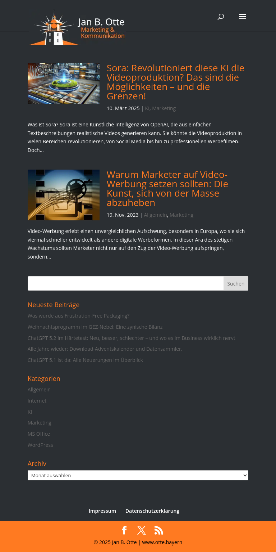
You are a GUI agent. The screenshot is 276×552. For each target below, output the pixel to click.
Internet (37, 400)
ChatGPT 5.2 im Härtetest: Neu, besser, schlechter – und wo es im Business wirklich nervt (131, 338)
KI (147, 108)
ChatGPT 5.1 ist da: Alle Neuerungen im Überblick (85, 359)
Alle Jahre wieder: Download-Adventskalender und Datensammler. (105, 348)
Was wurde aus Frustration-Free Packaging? (78, 315)
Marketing (164, 108)
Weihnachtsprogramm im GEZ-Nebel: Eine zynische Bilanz (95, 326)
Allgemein (155, 214)
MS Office (39, 433)
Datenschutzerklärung (152, 510)
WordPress (40, 444)
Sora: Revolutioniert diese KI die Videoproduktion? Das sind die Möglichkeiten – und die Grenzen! (175, 81)
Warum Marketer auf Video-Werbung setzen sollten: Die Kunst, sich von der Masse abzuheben (167, 188)
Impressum (102, 510)
